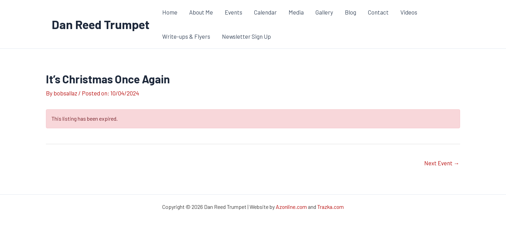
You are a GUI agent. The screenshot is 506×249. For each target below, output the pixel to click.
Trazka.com (330, 207)
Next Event (441, 162)
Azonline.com (291, 207)
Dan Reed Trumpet (100, 24)
